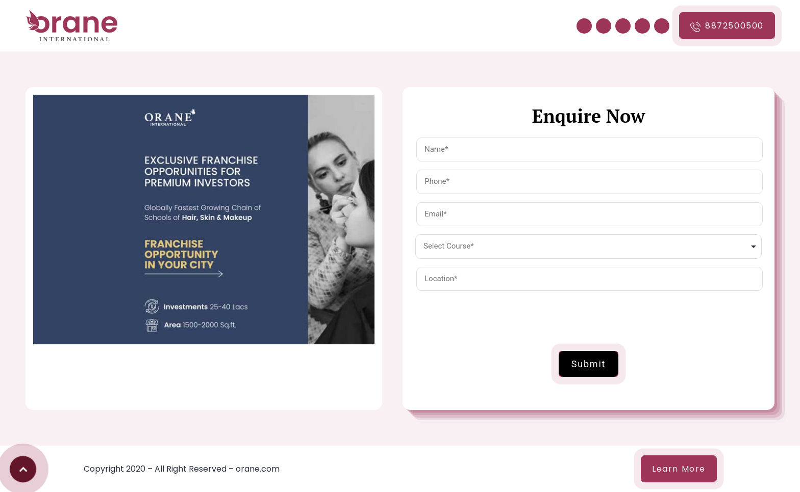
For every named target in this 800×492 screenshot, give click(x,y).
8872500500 (727, 26)
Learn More (679, 469)
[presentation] (492, 319)
